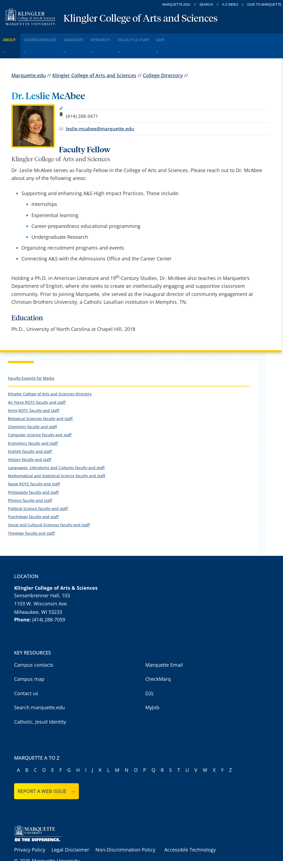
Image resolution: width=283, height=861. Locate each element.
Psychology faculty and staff (33, 500)
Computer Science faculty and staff (40, 418)
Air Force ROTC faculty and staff (37, 385)
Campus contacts (33, 648)
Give (195, 37)
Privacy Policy (29, 833)
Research (123, 37)
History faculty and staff (29, 443)
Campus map (29, 662)
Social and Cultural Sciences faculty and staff (49, 508)
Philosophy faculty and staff (33, 475)
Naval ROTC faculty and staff (34, 467)
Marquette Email (164, 648)
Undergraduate (50, 37)
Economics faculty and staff (33, 426)
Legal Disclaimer (70, 833)
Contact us (26, 676)
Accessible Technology (190, 833)
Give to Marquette (264, 5)
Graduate (90, 37)
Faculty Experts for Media (31, 361)
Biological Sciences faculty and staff (40, 402)
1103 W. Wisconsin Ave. (41, 587)
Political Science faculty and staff (38, 492)
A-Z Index (230, 5)
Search (206, 5)
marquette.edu (176, 5)
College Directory (163, 59)
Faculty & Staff (162, 37)
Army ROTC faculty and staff (33, 393)
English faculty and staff (30, 434)
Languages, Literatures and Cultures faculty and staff (56, 451)
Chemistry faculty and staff (32, 410)
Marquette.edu (28, 59)
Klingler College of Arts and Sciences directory (50, 377)
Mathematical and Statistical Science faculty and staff (56, 459)
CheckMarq (158, 662)
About (13, 37)
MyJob (152, 691)
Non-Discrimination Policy (125, 833)
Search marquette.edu (39, 691)
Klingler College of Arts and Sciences (140, 19)
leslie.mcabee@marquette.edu (100, 112)
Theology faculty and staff (31, 516)
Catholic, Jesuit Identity (40, 705)
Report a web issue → (46, 775)
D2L (149, 676)
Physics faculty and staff (30, 483)
